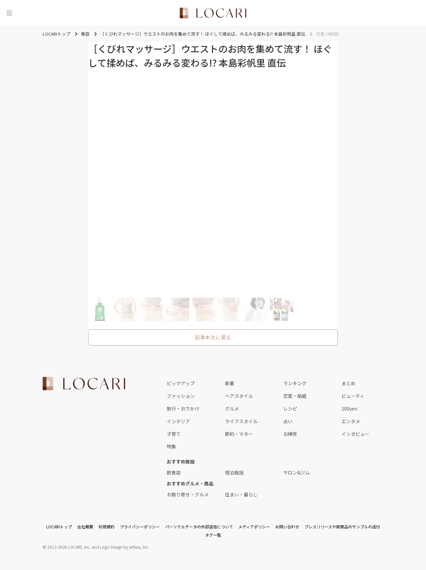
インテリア (178, 421)
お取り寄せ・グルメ (188, 494)
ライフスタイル (241, 421)
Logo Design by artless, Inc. (124, 547)
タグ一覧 (213, 535)
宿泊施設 (234, 472)
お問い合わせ (287, 526)
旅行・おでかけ (183, 408)
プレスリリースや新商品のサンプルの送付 (342, 526)
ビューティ (352, 396)
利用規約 (106, 526)
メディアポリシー (254, 526)
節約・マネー (239, 433)
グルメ (232, 408)
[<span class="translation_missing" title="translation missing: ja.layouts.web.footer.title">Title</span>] (84, 383)
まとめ (348, 383)
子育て (174, 433)
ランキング (295, 383)
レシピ (290, 408)
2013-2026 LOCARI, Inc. (69, 547)
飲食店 (174, 472)
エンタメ (350, 421)
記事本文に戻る (213, 337)
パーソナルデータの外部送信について (199, 526)
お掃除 (290, 433)
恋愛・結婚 (295, 396)
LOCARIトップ (59, 526)
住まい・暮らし (241, 494)
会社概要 (85, 526)
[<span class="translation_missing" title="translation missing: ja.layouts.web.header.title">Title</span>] (213, 13)
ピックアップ (181, 383)
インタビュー (355, 433)
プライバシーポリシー (140, 526)
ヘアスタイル (239, 396)
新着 (229, 383)
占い (288, 421)
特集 (171, 446)
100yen (349, 408)
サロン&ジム (296, 472)
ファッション (181, 396)
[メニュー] (9, 13)
